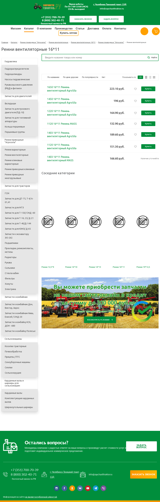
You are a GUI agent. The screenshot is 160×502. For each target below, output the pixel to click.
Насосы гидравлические (17, 79)
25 (140, 77)
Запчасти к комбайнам (16, 297)
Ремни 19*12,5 (143, 267)
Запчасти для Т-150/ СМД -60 (20, 213)
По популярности (90, 77)
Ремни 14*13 (95, 267)
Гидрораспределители (17, 69)
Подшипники (11, 243)
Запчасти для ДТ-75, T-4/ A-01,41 (19, 200)
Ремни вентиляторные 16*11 (83, 42)
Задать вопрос (111, 19)
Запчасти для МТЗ (14, 207)
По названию (53, 77)
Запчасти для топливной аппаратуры (18, 120)
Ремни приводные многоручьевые (14, 176)
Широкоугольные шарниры (19, 407)
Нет (103, 77)
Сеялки (8, 367)
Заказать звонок (83, 19)
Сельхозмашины (13, 339)
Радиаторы (10, 257)
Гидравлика (11, 61)
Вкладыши (10, 103)
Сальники (10, 268)
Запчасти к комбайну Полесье (20, 331)
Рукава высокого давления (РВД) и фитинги (18, 87)
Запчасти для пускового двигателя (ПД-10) (17, 111)
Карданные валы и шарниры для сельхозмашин (14, 383)
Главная (4, 42)
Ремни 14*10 (71, 267)
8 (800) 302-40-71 (53, 20)
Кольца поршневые (15, 126)
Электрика (10, 289)
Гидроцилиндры (13, 74)
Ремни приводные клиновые (20, 169)
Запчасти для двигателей (18, 96)
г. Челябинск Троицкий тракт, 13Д (109, 4)
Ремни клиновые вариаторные (13, 162)
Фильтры (10, 278)
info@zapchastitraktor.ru (112, 8)
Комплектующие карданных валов (19, 400)
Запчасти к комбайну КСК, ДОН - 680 (18, 324)
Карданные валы (13, 393)
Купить (148, 89)
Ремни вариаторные (15, 149)
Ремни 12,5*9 (48, 267)
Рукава (8, 262)
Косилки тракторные (15, 346)
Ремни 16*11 (119, 267)
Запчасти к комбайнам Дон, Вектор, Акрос (19, 306)
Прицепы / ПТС (12, 357)
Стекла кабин (12, 273)
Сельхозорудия (13, 373)
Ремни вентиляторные (58, 42)
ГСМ (7, 193)
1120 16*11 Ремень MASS (62, 123)
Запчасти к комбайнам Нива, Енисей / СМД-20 (19, 315)
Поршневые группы (15, 132)
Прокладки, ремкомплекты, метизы (19, 250)
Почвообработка (13, 351)
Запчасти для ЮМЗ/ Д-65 (18, 229)
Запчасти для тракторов (17, 186)
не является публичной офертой (41, 497)
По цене (70, 77)
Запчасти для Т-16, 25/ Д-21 (19, 218)
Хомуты (9, 284)
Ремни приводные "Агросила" (33, 42)
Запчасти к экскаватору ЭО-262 (17, 236)
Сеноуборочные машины (17, 362)
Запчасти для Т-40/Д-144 (18, 223)
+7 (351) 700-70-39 (53, 17)
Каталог (14, 42)
